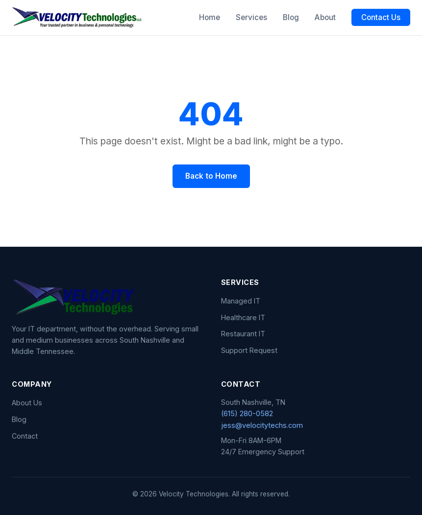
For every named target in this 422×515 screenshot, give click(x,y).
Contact (25, 436)
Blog (291, 17)
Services (251, 17)
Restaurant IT (243, 333)
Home (209, 17)
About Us (27, 402)
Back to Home (211, 176)
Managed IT (240, 301)
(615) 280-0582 (247, 413)
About (325, 17)
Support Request (249, 350)
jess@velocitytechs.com (262, 425)
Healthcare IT (243, 317)
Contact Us (380, 17)
